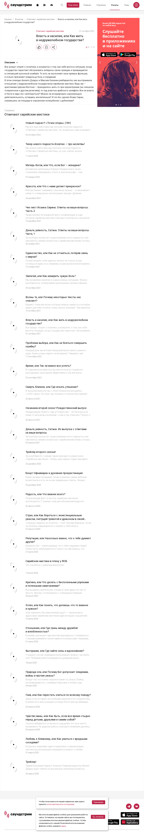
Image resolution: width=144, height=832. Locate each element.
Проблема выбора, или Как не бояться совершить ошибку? (51, 344)
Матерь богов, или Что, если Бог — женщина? (56, 165)
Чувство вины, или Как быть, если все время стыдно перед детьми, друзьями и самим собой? (56, 722)
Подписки (101, 5)
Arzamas (19, 19)
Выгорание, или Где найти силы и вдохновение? (58, 652)
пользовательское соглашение (61, 804)
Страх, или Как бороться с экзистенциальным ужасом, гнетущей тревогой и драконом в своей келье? (58, 520)
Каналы (114, 5)
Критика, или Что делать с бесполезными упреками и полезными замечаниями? (54, 585)
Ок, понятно (98, 817)
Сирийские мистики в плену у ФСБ (49, 562)
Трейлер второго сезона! (42, 453)
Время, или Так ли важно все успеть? (51, 365)
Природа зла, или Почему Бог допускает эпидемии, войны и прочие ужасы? (53, 674)
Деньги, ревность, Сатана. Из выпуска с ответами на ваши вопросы (51, 432)
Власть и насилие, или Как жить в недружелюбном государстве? (47, 321)
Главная (87, 5)
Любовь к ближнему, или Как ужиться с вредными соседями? (51, 743)
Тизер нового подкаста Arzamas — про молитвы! (58, 144)
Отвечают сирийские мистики (40, 19)
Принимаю (99, 802)
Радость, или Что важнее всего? (48, 495)
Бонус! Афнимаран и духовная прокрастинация (57, 474)
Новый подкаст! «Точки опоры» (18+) (51, 123)
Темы (126, 5)
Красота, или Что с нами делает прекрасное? (56, 186)
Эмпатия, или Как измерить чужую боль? (53, 275)
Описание (11, 62)
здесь (63, 826)
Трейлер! (31, 764)
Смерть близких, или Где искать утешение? (55, 386)
